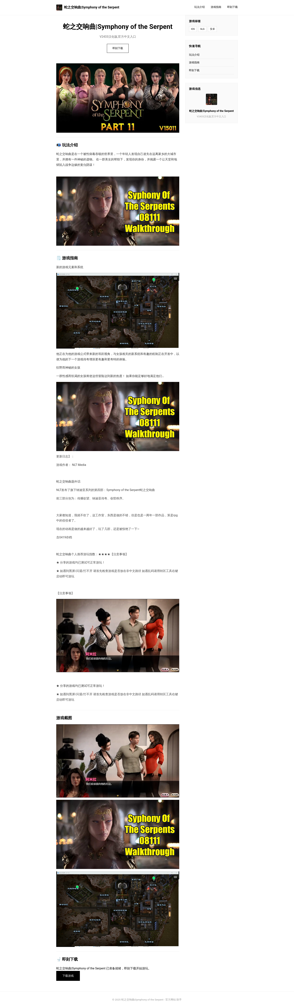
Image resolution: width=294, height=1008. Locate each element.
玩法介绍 (199, 7)
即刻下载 (232, 7)
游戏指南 (216, 7)
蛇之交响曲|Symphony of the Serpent (87, 7)
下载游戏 (68, 975)
